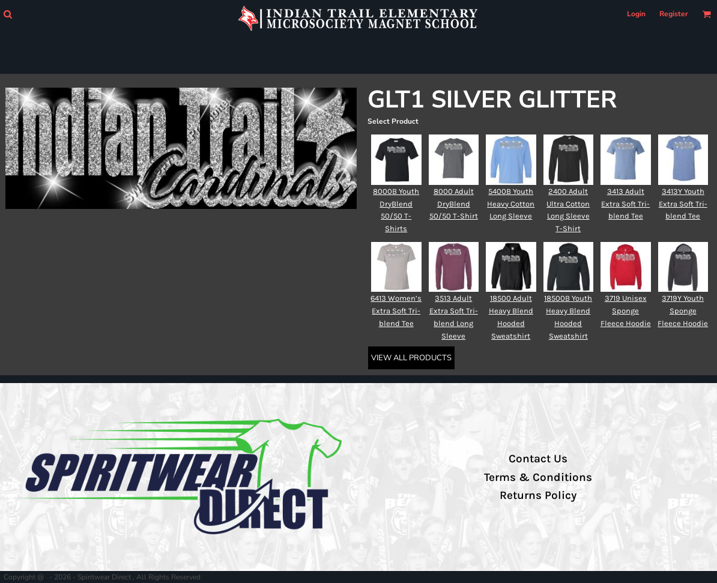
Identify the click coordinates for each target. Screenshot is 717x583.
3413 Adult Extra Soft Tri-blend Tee (625, 204)
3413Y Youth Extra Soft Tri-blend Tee (683, 204)
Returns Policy (538, 495)
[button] (7, 14)
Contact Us (538, 458)
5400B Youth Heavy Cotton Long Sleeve (510, 204)
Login (636, 14)
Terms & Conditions (538, 477)
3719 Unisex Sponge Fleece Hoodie (626, 311)
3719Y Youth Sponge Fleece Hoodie (683, 311)
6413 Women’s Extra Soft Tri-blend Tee (396, 311)
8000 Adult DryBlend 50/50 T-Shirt (453, 204)
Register (673, 14)
